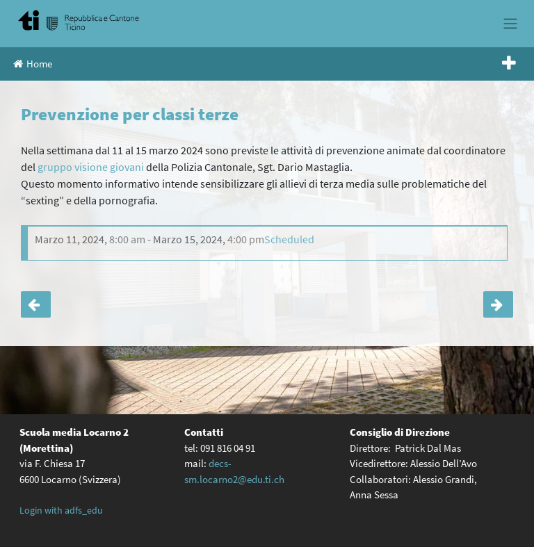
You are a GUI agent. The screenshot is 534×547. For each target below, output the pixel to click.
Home (32, 63)
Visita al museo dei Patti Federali (498, 304)
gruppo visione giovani (92, 167)
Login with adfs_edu (61, 510)
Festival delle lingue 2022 (36, 304)
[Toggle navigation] (510, 23)
